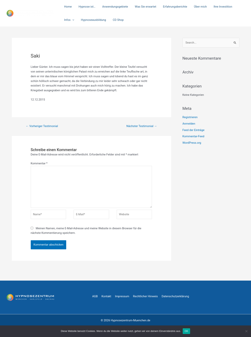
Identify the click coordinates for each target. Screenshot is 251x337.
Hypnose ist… (85, 6)
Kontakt (106, 296)
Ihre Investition (215, 6)
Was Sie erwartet (141, 6)
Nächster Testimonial (141, 126)
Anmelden (189, 123)
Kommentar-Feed (193, 136)
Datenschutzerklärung (176, 296)
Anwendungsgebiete (112, 6)
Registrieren (190, 117)
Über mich (194, 6)
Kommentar (39, 163)
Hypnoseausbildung (76, 20)
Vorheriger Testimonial (42, 126)
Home (67, 6)
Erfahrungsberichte (170, 6)
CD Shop (99, 20)
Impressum (122, 296)
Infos (236, 6)
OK (186, 331)
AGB (95, 296)
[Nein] (246, 331)
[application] (239, 6)
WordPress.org (192, 142)
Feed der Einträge (194, 130)
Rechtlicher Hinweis (145, 296)
